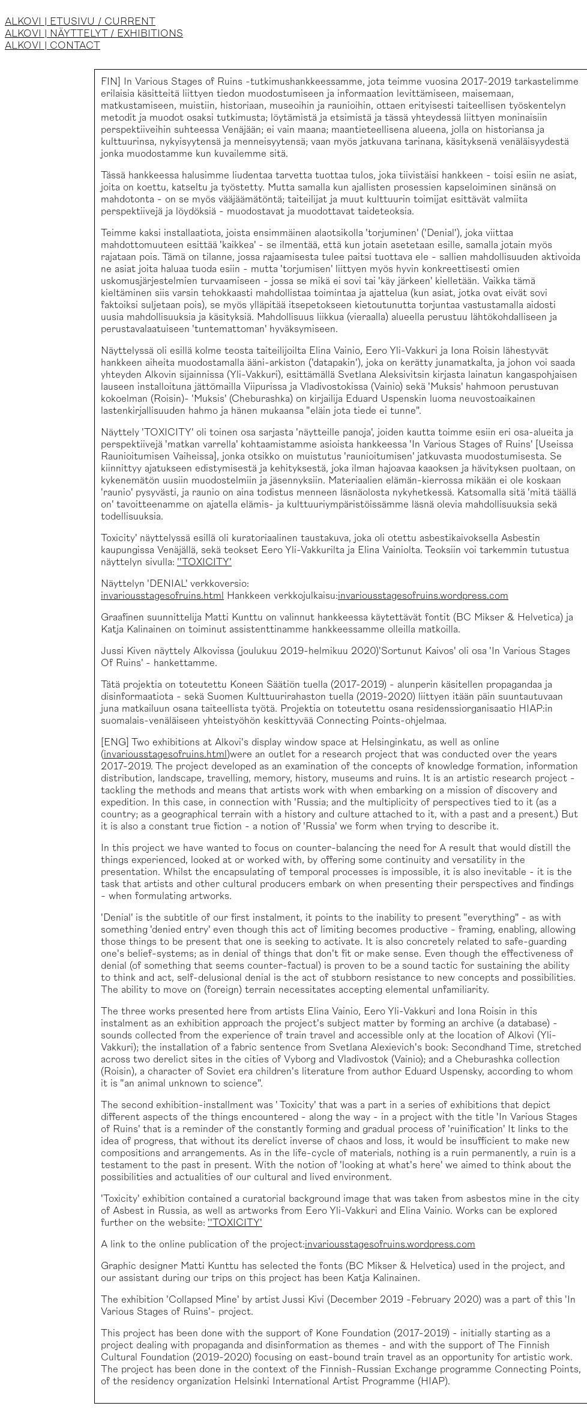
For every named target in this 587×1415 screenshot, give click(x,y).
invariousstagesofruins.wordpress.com (423, 596)
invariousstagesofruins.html (162, 596)
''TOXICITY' (204, 562)
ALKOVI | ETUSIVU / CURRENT (80, 22)
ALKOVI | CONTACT (52, 46)
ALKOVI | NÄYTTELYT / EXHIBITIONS (94, 34)
